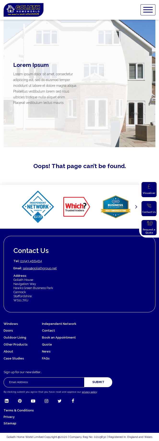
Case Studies (14, 358)
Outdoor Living (15, 337)
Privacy (9, 417)
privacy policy (89, 392)
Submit (98, 382)
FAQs (46, 358)
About (8, 351)
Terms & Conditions (19, 410)
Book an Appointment (59, 337)
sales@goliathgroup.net (40, 268)
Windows (11, 324)
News (46, 351)
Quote (47, 344)
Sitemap (10, 423)
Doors (8, 330)
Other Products (16, 344)
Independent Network (59, 324)
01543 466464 (31, 261)
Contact (48, 330)
